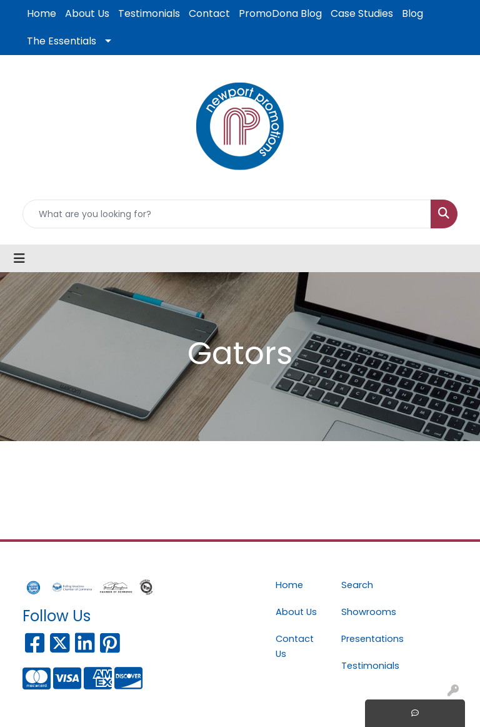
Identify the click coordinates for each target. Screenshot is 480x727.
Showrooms (366, 612)
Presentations (366, 639)
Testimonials (149, 13)
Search (357, 585)
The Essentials (61, 41)
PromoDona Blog (280, 13)
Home (41, 13)
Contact (209, 13)
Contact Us (295, 646)
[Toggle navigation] (19, 258)
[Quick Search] (226, 214)
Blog (412, 13)
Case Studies (362, 13)
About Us (87, 13)
